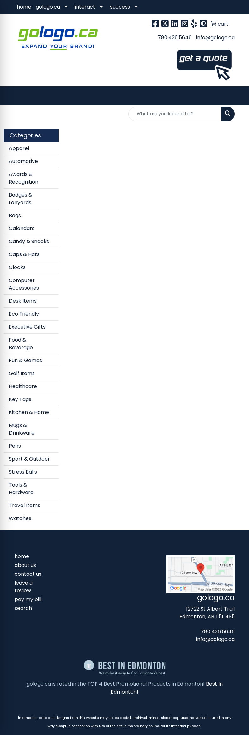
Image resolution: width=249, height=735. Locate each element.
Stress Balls (23, 471)
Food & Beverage (21, 343)
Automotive (23, 161)
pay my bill (28, 599)
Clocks (17, 267)
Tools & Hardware (21, 488)
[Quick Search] (174, 114)
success (120, 6)
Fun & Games (25, 360)
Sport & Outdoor (29, 458)
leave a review (24, 586)
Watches (20, 518)
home (24, 6)
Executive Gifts (27, 326)
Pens (15, 445)
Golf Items (22, 373)
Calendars (21, 228)
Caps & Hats (24, 254)
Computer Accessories (24, 284)
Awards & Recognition (23, 178)
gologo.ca (48, 6)
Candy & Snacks (29, 241)
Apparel (19, 148)
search (23, 608)
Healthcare (23, 386)
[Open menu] (236, 95)
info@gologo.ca (215, 37)
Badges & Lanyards (20, 198)
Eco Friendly (24, 313)
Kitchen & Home (29, 412)
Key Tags (20, 399)
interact (85, 6)
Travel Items (24, 505)
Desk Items (23, 301)
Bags (15, 215)
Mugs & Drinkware (21, 429)
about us (25, 565)
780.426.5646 (175, 37)
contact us (28, 574)
